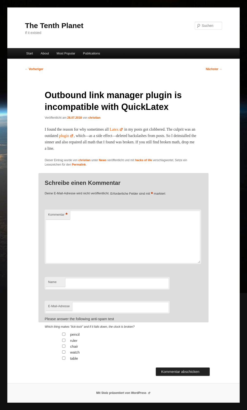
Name (52, 282)
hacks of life (143, 160)
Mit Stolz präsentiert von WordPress (123, 393)
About (45, 53)
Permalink (79, 164)
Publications (91, 53)
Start (29, 53)
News (102, 160)
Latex (116, 129)
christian (94, 117)
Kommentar (58, 214)
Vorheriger (34, 69)
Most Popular (66, 53)
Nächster (214, 69)
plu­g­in (66, 136)
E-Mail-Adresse (59, 306)
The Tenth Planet (54, 25)
